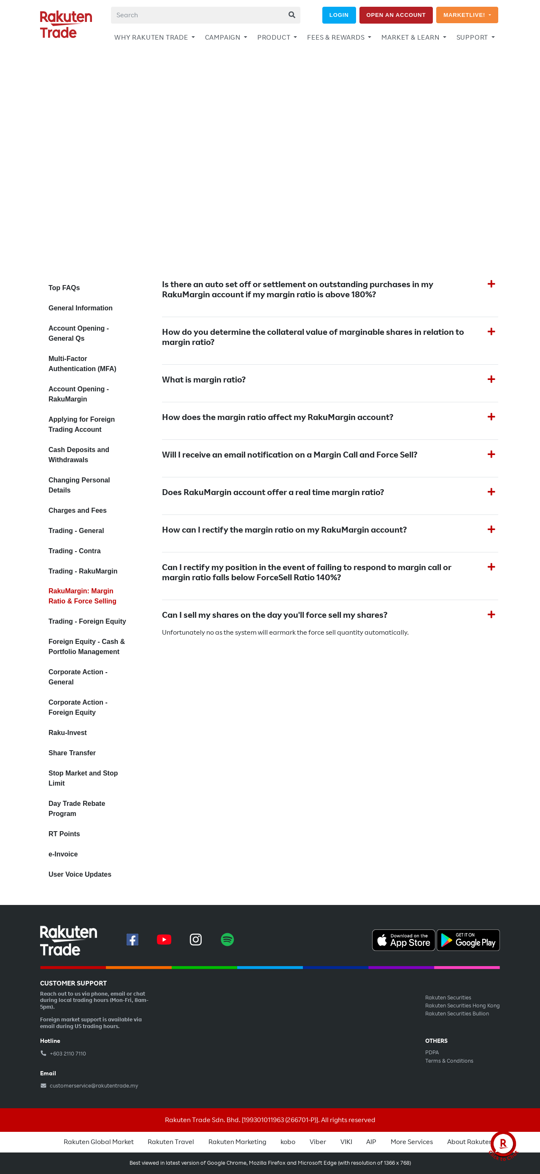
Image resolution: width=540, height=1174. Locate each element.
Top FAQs (64, 287)
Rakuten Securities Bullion (457, 1013)
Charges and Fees (78, 510)
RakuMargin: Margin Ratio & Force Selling (82, 596)
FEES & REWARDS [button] (336, 37)
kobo (288, 1142)
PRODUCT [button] (274, 37)
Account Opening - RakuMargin (79, 394)
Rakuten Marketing (237, 1142)
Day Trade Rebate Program (77, 808)
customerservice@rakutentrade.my (89, 1085)
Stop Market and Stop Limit (83, 778)
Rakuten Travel (171, 1142)
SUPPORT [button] (473, 37)
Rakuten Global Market (99, 1142)
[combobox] (205, 15)
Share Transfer (72, 753)
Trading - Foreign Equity (87, 621)
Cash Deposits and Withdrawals (79, 454)
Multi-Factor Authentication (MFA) (82, 363)
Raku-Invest (68, 732)
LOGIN (339, 15)
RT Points (64, 833)
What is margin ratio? (204, 380)
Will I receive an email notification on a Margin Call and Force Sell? (289, 455)
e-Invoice (63, 854)
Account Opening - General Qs (79, 333)
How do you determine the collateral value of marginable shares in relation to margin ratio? (313, 337)
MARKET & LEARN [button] (411, 37)
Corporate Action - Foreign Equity (78, 707)
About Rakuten (470, 1142)
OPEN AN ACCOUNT (396, 15)
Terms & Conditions (449, 1061)
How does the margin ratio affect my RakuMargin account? (277, 417)
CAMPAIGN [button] (223, 37)
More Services (412, 1142)
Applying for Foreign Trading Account (82, 424)
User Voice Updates (80, 874)
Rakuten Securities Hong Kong (462, 1005)
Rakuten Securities (448, 997)
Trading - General (76, 530)
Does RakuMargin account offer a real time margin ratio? (273, 492)
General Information (81, 308)
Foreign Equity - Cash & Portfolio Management (87, 646)
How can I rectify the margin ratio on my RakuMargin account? (284, 530)
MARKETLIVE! (465, 15)
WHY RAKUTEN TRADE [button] (151, 37)
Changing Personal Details (79, 485)
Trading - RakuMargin (83, 571)
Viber (318, 1142)
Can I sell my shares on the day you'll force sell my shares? (274, 615)
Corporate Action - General (78, 677)
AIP (371, 1142)
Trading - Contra (75, 551)
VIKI (346, 1142)
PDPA (432, 1052)
